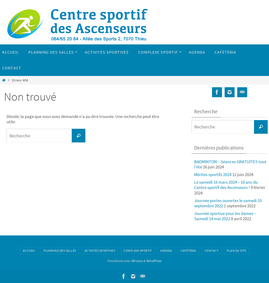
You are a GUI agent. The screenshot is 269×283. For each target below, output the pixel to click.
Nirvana (136, 261)
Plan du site (236, 251)
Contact (212, 251)
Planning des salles (60, 251)
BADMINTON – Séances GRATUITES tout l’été (230, 164)
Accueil (29, 251)
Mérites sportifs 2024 (212, 174)
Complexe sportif (137, 251)
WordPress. (154, 261)
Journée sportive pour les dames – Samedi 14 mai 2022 (225, 216)
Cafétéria (188, 251)
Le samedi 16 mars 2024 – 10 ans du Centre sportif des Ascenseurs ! (226, 184)
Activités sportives (100, 251)
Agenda (166, 251)
